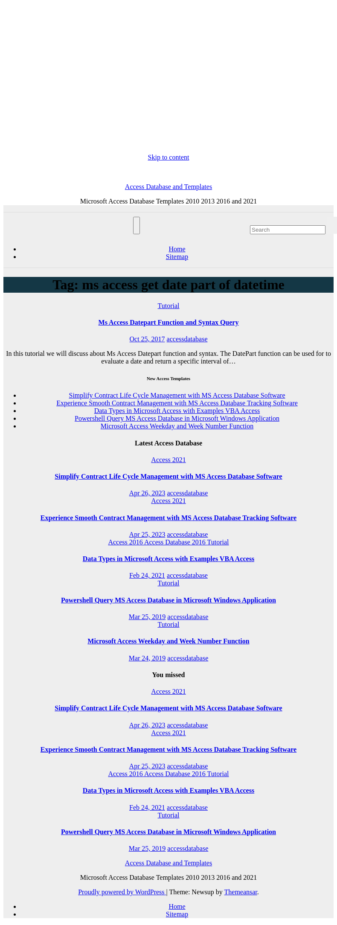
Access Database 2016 (175, 542)
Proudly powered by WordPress (122, 892)
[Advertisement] (168, 78)
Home (176, 249)
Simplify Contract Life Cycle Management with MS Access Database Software (177, 395)
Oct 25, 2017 (147, 339)
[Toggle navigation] (136, 225)
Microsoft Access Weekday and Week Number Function (177, 426)
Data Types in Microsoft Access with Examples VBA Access (177, 410)
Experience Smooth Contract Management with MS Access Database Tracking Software (177, 403)
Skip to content (168, 157)
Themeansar (240, 892)
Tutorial (169, 305)
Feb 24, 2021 (147, 575)
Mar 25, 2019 (147, 616)
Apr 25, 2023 (147, 534)
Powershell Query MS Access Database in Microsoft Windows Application (177, 418)
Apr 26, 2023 (147, 493)
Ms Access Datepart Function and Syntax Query (169, 322)
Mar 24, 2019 (147, 658)
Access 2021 (168, 459)
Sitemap (177, 256)
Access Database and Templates (168, 186)
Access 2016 (126, 542)
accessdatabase (187, 339)
